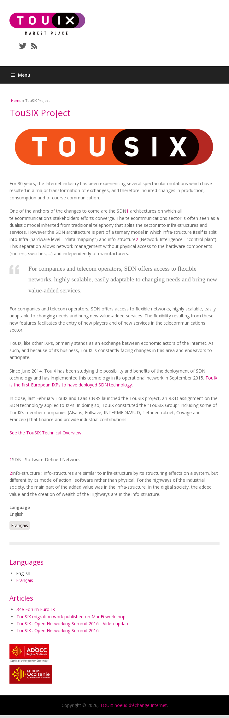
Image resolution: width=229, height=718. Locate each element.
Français (19, 525)
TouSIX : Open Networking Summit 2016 (57, 630)
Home (16, 100)
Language (19, 507)
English (23, 573)
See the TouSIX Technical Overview (45, 433)
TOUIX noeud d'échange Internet (133, 705)
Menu (20, 75)
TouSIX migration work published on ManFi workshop (71, 617)
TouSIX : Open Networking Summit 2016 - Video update (73, 624)
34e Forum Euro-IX (35, 609)
